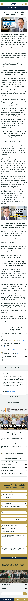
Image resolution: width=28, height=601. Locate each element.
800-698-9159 (21, 599)
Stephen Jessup (11, 391)
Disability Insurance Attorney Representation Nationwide (14, 4)
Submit (14, 557)
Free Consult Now (7, 599)
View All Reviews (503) (14, 402)
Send (24, 594)
